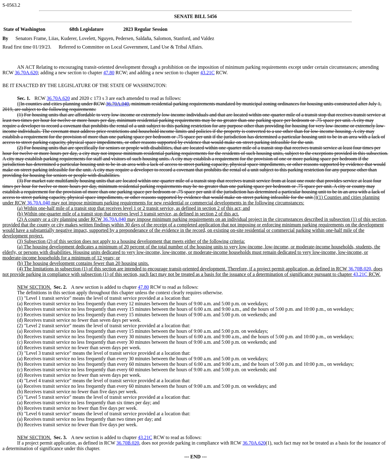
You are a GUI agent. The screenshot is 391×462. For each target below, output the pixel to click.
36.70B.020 (359, 268)
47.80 (108, 72)
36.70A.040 (117, 103)
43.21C (207, 72)
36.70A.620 (26, 72)
